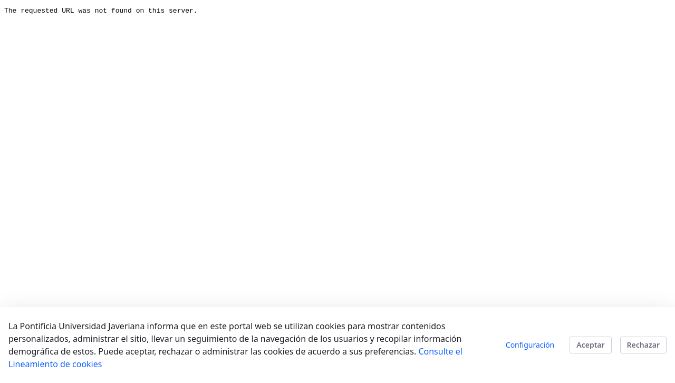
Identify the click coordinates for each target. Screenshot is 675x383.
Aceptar (590, 345)
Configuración (530, 345)
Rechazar (643, 345)
